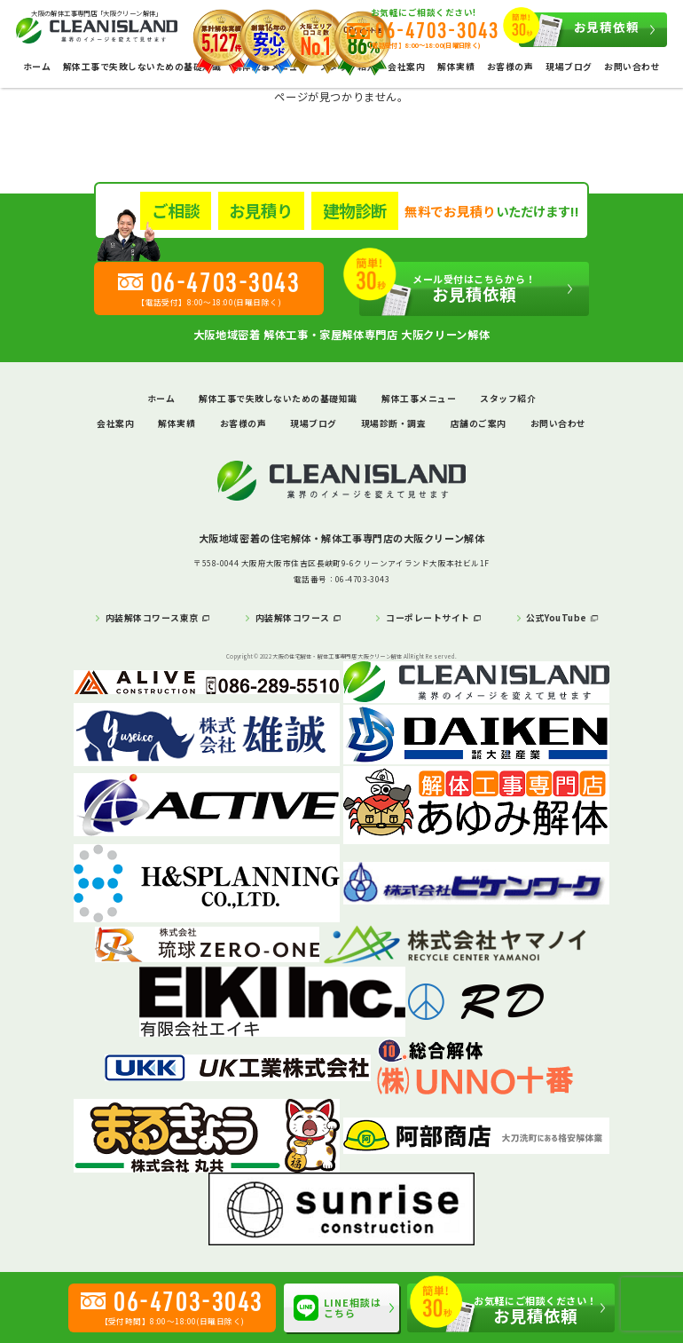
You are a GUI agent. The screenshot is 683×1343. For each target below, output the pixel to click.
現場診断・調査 (393, 423)
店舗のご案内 (478, 423)
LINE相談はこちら (338, 1307)
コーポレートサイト (427, 618)
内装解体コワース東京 (152, 618)
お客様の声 (510, 66)
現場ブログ (569, 66)
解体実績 (456, 66)
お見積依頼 (579, 29)
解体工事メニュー (418, 398)
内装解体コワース (292, 618)
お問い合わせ (632, 66)
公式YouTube (556, 618)
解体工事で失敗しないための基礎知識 (142, 66)
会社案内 (406, 66)
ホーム (37, 66)
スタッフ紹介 (508, 398)
